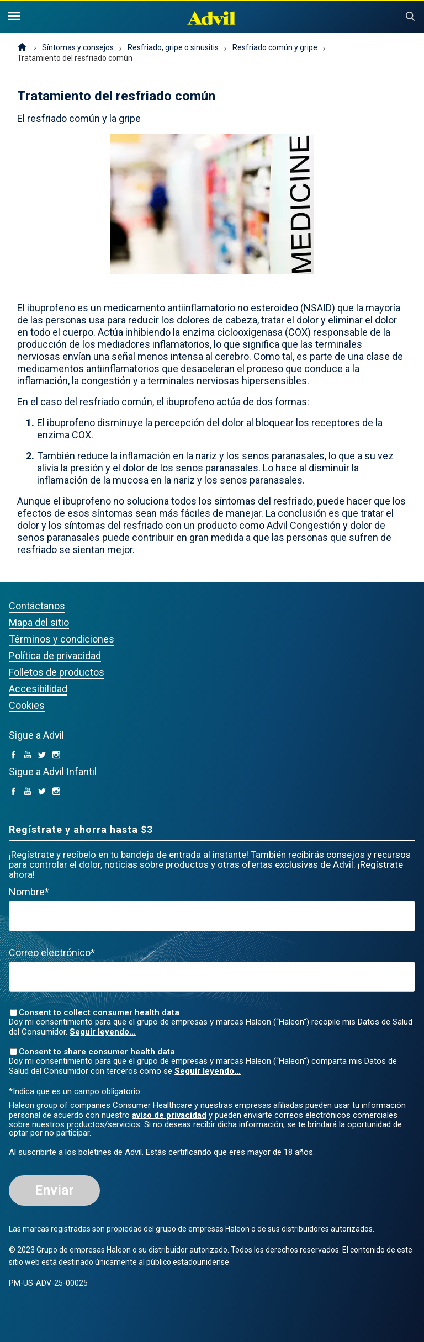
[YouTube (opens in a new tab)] (27, 755)
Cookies (27, 705)
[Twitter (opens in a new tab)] (42, 755)
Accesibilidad (38, 688)
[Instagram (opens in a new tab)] (56, 755)
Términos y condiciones (61, 639)
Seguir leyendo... (103, 1032)
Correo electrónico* (52, 952)
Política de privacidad (55, 655)
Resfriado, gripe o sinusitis (173, 47)
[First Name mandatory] (212, 916)
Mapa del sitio (39, 622)
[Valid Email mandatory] (212, 977)
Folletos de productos (56, 672)
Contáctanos (37, 606)
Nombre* (29, 892)
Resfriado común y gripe (274, 47)
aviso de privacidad (169, 1115)
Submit (410, 16)
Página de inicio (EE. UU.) (22, 48)
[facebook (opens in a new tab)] (13, 755)
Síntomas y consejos (78, 47)
